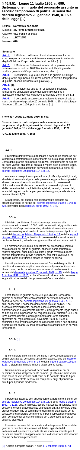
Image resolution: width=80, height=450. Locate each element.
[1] (18, 339)
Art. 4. (11, 339)
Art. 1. (9, 150)
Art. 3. (10, 289)
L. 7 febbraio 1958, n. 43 (57, 445)
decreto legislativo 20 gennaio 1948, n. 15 (25, 170)
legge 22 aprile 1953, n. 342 (41, 205)
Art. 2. (10, 217)
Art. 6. (10, 393)
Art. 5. (10, 350)
